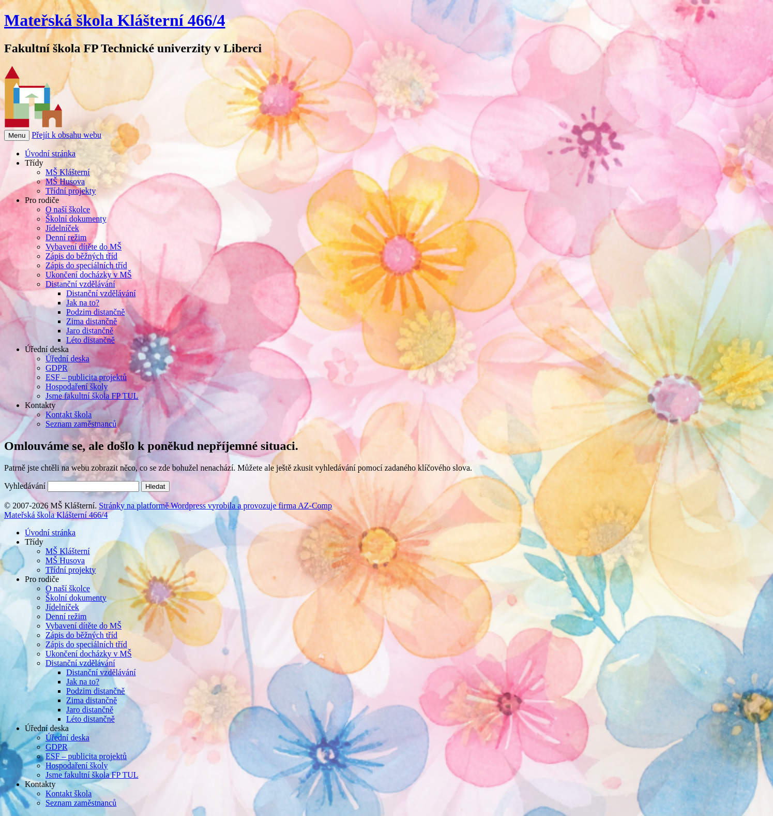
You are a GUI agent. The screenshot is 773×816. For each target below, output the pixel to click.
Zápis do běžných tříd (81, 256)
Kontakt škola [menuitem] (69, 793)
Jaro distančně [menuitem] (89, 709)
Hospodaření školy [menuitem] (77, 765)
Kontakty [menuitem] (40, 784)
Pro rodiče (42, 200)
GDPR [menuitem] (57, 746)
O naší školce (68, 209)
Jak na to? (82, 302)
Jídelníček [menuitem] (62, 607)
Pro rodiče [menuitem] (42, 579)
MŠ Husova (65, 181)
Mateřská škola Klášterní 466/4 (114, 20)
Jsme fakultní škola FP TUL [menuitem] (92, 774)
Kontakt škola (69, 414)
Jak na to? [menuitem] (82, 681)
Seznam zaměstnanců (81, 423)
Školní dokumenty (76, 218)
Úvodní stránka (50, 153)
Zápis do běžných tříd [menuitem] (81, 635)
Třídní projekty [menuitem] (71, 569)
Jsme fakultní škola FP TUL (92, 395)
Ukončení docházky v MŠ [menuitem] (89, 653)
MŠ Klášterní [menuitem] (68, 551)
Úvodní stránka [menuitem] (50, 532)
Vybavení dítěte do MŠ (84, 246)
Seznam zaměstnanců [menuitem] (81, 802)
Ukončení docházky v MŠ (89, 274)
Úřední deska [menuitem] (47, 728)
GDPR (57, 367)
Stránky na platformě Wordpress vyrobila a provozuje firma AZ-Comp (215, 505)
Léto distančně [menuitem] (90, 719)
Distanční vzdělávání (80, 284)
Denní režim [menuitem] (66, 616)
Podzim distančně (95, 312)
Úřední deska (47, 349)
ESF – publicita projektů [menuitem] (86, 756)
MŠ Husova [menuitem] (65, 560)
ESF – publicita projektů (86, 377)
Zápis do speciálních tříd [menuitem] (86, 644)
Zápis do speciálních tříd (86, 265)
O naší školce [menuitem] (68, 588)
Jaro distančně (89, 330)
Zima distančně (91, 321)
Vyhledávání (25, 486)
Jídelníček (62, 228)
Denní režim (66, 237)
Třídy (34, 162)
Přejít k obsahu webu (66, 134)
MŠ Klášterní (68, 172)
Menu (16, 135)
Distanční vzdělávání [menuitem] (80, 663)
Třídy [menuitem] (34, 541)
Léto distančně (90, 340)
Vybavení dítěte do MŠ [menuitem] (84, 625)
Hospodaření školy (77, 386)
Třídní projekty (71, 190)
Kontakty (40, 405)
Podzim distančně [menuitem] (95, 691)
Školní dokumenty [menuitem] (76, 597)
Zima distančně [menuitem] (91, 700)
